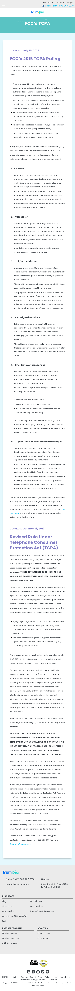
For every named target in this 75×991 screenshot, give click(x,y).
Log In (70, 2)
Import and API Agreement (33, 979)
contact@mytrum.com (17, 884)
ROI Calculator (36, 901)
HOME (5, 977)
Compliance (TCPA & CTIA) (14, 916)
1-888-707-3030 (66, 5)
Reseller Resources (10, 938)
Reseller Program (9, 933)
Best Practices (36, 906)
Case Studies (8, 911)
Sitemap (53, 979)
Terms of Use (27, 977)
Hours (59, 2)
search (43, 6)
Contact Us (47, 2)
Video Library (8, 906)
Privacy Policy (44, 977)
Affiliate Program (9, 943)
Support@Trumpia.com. (20, 844)
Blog (4, 901)
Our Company (44, 933)
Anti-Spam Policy (63, 977)
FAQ (4, 921)
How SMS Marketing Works (42, 911)
